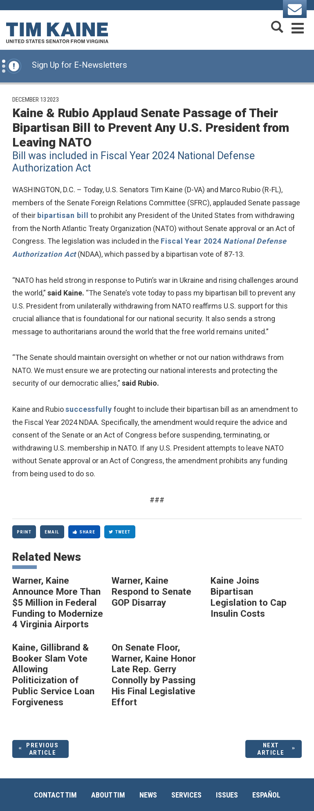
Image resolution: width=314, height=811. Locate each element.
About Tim (108, 795)
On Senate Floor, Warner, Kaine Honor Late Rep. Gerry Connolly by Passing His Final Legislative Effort (154, 674)
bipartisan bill (63, 215)
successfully (88, 409)
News (148, 795)
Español (266, 795)
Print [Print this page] (24, 532)
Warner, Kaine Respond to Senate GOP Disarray (151, 591)
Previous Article (42, 749)
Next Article (271, 749)
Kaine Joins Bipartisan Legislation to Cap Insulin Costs (249, 596)
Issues (227, 795)
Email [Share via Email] (52, 532)
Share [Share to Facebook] (84, 532)
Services (186, 795)
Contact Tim (55, 795)
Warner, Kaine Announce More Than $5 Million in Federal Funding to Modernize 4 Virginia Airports (57, 602)
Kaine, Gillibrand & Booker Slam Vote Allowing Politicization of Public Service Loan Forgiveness (53, 674)
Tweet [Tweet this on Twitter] (120, 532)
